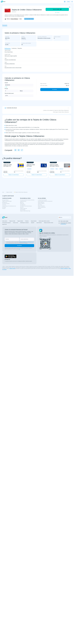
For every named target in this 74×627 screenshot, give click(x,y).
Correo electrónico (24, 239)
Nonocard (3, 208)
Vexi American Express (5, 203)
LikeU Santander (22, 209)
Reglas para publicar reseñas (48, 222)
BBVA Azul (21, 202)
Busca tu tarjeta (57, 9)
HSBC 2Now (22, 203)
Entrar (68, 1)
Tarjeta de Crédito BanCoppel (6, 201)
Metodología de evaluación (24, 222)
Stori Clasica (40, 204)
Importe (6, 82)
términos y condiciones (64, 268)
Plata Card (21, 207)
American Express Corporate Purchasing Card (45, 201)
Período (6, 88)
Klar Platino (4, 207)
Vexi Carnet (4, 204)
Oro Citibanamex (22, 204)
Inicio (3, 192)
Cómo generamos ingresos (6, 222)
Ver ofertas (54, 89)
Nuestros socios (15, 222)
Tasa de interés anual (9, 93)
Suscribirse (19, 245)
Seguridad (32, 222)
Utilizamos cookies (12, 268)
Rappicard (39, 208)
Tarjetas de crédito (9, 192)
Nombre (7, 239)
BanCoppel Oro (4, 202)
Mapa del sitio (4, 224)
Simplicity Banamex (23, 201)
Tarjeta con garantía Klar (42, 207)
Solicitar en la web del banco (13, 174)
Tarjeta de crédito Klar (23, 208)
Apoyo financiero (39, 222)
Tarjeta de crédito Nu (41, 203)
